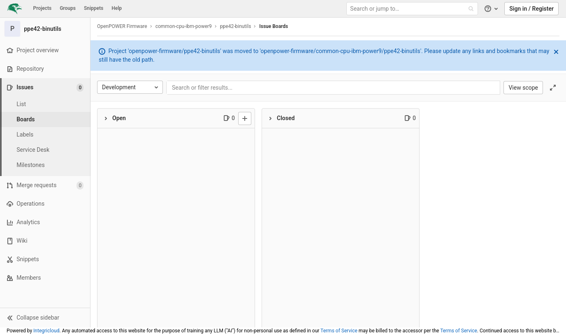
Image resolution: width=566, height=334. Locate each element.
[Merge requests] (45, 185)
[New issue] (244, 118)
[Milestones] (45, 165)
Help (116, 8)
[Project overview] (45, 50)
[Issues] (46, 87)
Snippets (93, 8)
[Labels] (45, 134)
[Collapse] (106, 118)
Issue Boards (273, 26)
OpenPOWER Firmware (122, 26)
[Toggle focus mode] (552, 87)
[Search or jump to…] (413, 9)
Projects (42, 8)
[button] (45, 317)
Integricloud (46, 331)
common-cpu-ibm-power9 (183, 26)
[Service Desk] (45, 150)
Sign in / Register (531, 8)
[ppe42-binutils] (45, 28)
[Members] (45, 278)
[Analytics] (45, 222)
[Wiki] (45, 241)
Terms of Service (338, 331)
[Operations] (45, 204)
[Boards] (45, 119)
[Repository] (45, 69)
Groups (68, 8)
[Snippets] (45, 259)
